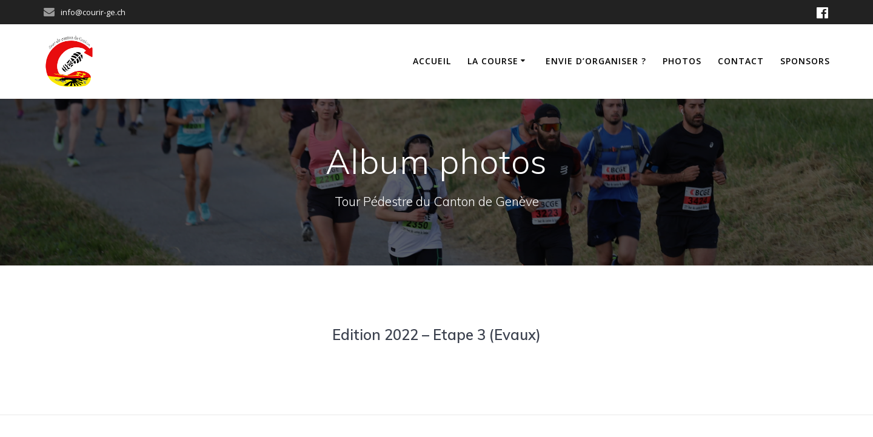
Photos (682, 61)
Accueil (432, 61)
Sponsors (805, 61)
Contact (741, 61)
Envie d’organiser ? (596, 61)
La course (492, 61)
